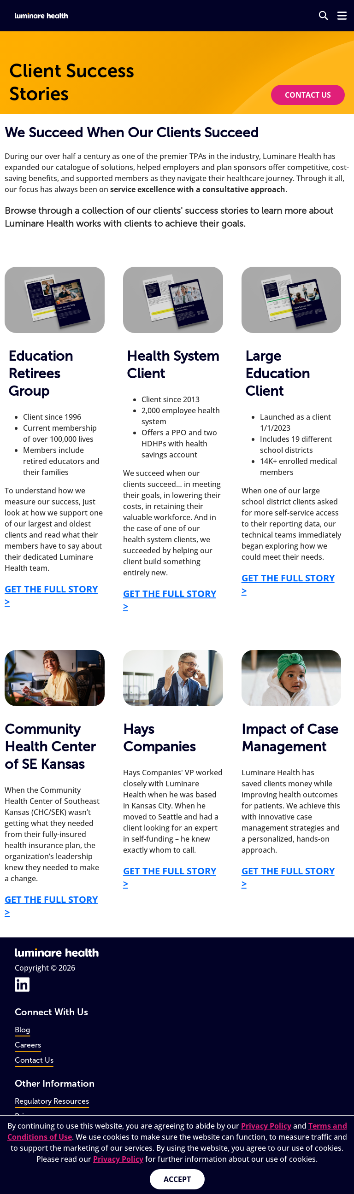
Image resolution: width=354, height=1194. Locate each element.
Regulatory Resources (52, 1101)
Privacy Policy (266, 1126)
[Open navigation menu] (342, 15)
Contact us (308, 95)
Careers (28, 1045)
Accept (177, 1179)
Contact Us (34, 1060)
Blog (22, 1029)
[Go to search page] (323, 15)
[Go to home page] (42, 15)
